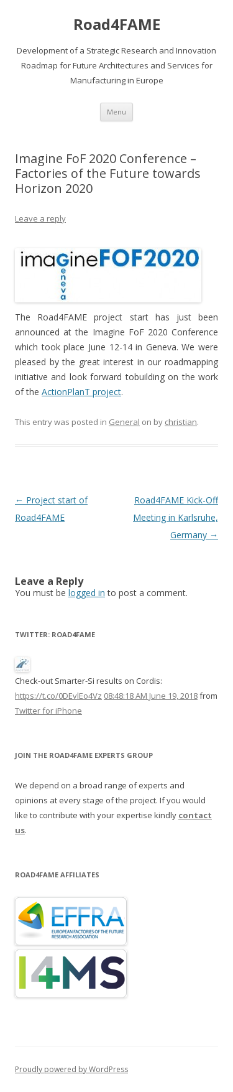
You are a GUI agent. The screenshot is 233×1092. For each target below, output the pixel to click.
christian (181, 421)
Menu (116, 111)
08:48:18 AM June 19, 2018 (151, 695)
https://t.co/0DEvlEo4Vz (58, 695)
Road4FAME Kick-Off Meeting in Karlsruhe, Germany (175, 517)
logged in (86, 593)
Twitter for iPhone (48, 710)
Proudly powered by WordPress (71, 1069)
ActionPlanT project (81, 392)
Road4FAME (116, 24)
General (124, 421)
